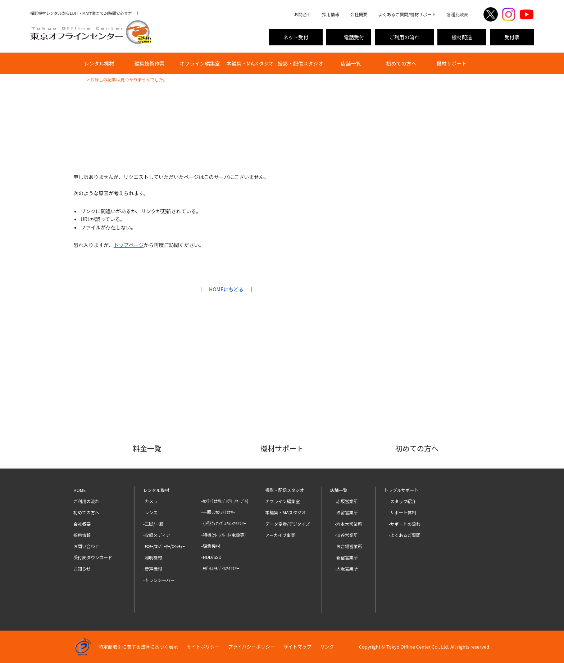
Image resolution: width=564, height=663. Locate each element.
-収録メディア (156, 535)
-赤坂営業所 (346, 501)
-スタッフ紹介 (402, 501)
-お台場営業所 (348, 546)
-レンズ (150, 512)
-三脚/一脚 (153, 524)
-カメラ (150, 501)
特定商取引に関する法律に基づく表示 (138, 646)
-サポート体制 (402, 512)
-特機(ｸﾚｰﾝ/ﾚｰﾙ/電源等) (223, 535)
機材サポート (452, 63)
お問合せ (302, 14)
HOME (79, 490)
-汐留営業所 (346, 512)
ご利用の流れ (404, 37)
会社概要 (358, 14)
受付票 (511, 37)
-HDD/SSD (211, 557)
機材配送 (462, 37)
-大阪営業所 (346, 568)
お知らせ (82, 568)
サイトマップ (297, 646)
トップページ (129, 244)
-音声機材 (152, 568)
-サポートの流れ (404, 524)
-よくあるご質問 (404, 535)
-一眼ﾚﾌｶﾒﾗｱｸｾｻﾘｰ (218, 512)
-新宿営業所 (346, 557)
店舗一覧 (351, 63)
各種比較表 (457, 14)
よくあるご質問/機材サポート (407, 14)
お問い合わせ (86, 546)
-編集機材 (210, 546)
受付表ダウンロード (92, 557)
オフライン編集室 (200, 63)
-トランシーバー (159, 580)
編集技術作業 (150, 63)
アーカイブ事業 (280, 535)
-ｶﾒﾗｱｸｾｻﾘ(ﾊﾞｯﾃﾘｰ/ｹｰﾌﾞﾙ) (225, 501)
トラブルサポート (401, 490)
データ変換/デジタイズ (287, 524)
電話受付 (354, 37)
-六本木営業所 (348, 524)
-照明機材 (152, 557)
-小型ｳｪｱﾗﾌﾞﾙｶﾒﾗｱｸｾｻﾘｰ (223, 523)
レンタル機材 (99, 63)
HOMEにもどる (226, 289)
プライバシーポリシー (251, 646)
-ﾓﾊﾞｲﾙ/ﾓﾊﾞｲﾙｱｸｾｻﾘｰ (220, 568)
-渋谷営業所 (346, 535)
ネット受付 (295, 37)
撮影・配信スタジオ (300, 63)
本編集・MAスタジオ (250, 63)
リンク (327, 646)
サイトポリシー (203, 646)
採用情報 (330, 14)
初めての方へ (401, 63)
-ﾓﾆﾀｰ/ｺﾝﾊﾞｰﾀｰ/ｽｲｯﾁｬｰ (164, 546)
